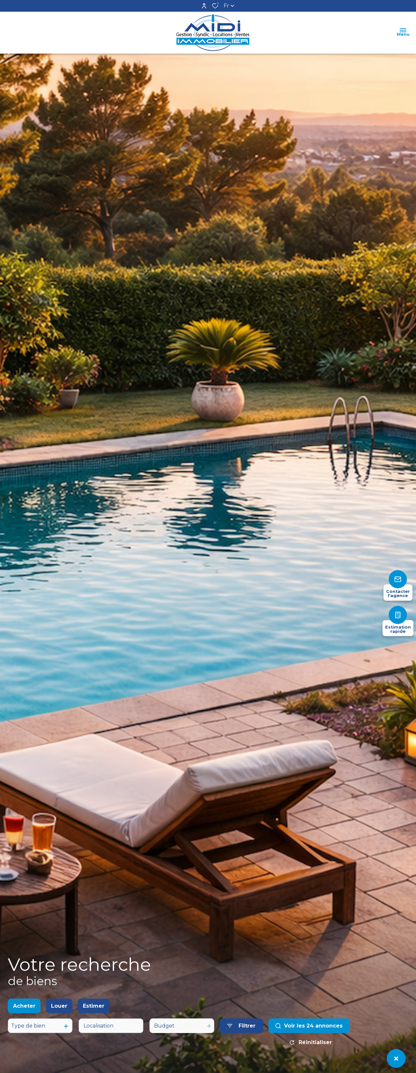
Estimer (93, 1013)
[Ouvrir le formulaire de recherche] (241, 1033)
